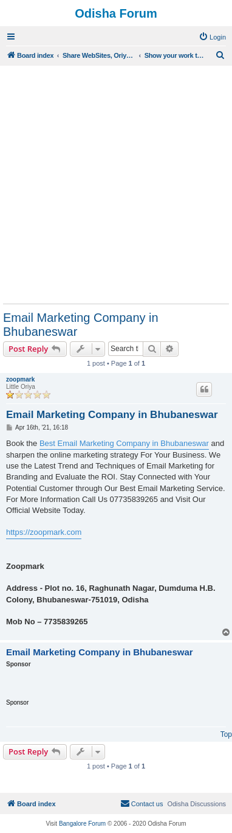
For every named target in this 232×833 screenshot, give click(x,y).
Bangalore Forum (82, 823)
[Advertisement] (116, 184)
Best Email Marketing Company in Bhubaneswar (124, 443)
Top (226, 734)
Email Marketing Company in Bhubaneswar (81, 324)
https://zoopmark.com (43, 532)
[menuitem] (212, 37)
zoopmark (20, 379)
